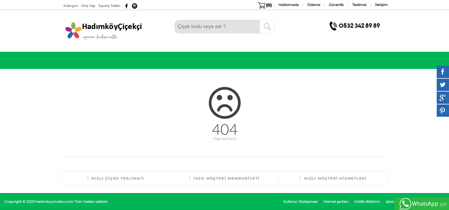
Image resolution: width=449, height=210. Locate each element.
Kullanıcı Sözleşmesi (300, 201)
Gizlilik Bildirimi (367, 201)
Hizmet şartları (335, 201)
